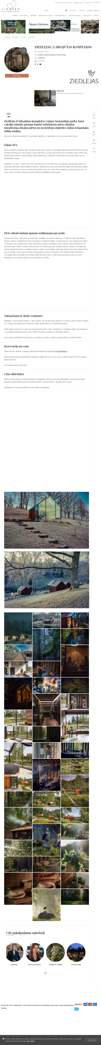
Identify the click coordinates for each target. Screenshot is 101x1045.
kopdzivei (16, 37)
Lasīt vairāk (30, 1041)
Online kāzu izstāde (45, 15)
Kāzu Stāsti (87, 15)
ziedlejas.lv (41, 58)
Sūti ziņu (16, 76)
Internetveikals (61, 15)
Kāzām (15, 15)
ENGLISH (97, 10)
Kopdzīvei (24, 15)
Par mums (88, 2)
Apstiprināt (92, 1040)
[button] (45, 972)
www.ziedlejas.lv (61, 351)
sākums (7, 37)
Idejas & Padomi (75, 15)
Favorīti (81, 10)
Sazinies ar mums (78, 2)
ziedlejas (31, 37)
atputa (23, 37)
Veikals (96, 15)
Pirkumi (90, 10)
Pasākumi (33, 15)
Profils (73, 10)
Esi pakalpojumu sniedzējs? (64, 2)
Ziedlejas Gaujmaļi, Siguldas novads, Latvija (51, 55)
